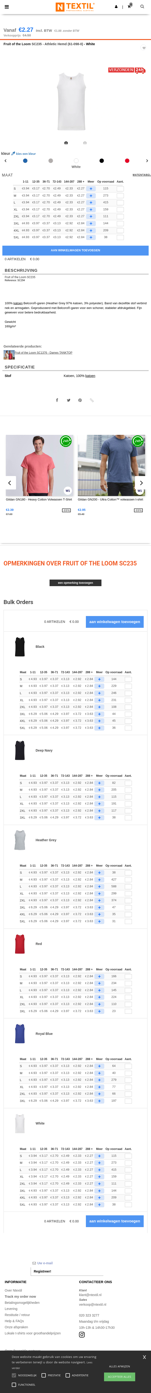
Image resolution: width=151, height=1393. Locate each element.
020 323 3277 (89, 1315)
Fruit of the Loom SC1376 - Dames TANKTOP (43, 352)
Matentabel (142, 175)
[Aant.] (128, 679)
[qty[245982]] (120, 202)
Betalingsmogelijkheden (22, 1303)
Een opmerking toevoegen (75, 582)
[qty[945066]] (120, 237)
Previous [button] (10, 105)
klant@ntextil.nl (90, 1295)
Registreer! (42, 1271)
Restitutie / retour (17, 1315)
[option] (75, 101)
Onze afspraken (16, 1327)
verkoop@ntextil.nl (92, 1304)
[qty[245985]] (120, 195)
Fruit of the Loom (17, 44)
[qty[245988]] (120, 188)
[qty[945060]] (120, 223)
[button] (116, 6)
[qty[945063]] (120, 230)
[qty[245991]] (120, 209)
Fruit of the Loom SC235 (20, 277)
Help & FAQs (14, 1321)
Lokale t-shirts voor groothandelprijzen (33, 1333)
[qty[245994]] (120, 216)
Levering (11, 1309)
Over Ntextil (13, 1290)
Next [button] (144, 105)
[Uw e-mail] (67, 1263)
